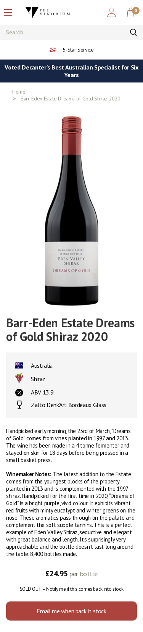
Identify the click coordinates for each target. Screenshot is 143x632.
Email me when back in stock (71, 611)
